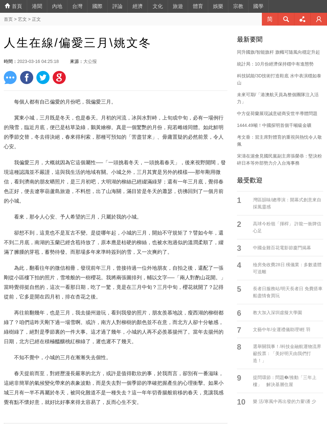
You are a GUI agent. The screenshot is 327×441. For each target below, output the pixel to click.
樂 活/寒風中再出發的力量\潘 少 (284, 401)
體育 (198, 6)
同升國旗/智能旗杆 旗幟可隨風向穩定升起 (278, 52)
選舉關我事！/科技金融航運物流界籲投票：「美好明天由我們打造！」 (287, 353)
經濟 (138, 6)
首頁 (13, 6)
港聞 (37, 6)
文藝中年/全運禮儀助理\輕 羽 (281, 329)
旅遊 (178, 6)
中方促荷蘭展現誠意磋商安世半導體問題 (277, 113)
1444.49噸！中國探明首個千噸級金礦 (274, 125)
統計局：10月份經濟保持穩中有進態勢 (275, 63)
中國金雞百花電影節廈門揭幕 (282, 247)
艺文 (22, 19)
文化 (158, 6)
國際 (97, 6)
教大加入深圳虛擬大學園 (277, 312)
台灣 (77, 6)
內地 (57, 6)
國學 (258, 6)
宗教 (238, 6)
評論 (117, 6)
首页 (8, 19)
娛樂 (218, 6)
